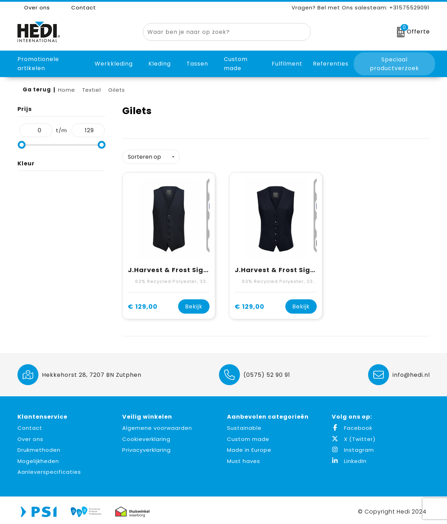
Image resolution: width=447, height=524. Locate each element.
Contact (80, 7)
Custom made (248, 436)
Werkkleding (114, 64)
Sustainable (244, 425)
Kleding (159, 64)
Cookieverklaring (146, 436)
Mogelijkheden (38, 458)
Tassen (197, 64)
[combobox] (219, 32)
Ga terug (37, 89)
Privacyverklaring (146, 447)
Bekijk (194, 304)
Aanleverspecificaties (49, 469)
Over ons (33, 7)
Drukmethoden (38, 447)
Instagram (353, 447)
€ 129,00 (142, 304)
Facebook (352, 425)
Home (66, 89)
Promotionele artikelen (38, 63)
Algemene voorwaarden (157, 425)
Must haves (243, 458)
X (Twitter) (354, 436)
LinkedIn (349, 458)
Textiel (91, 89)
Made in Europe (249, 447)
